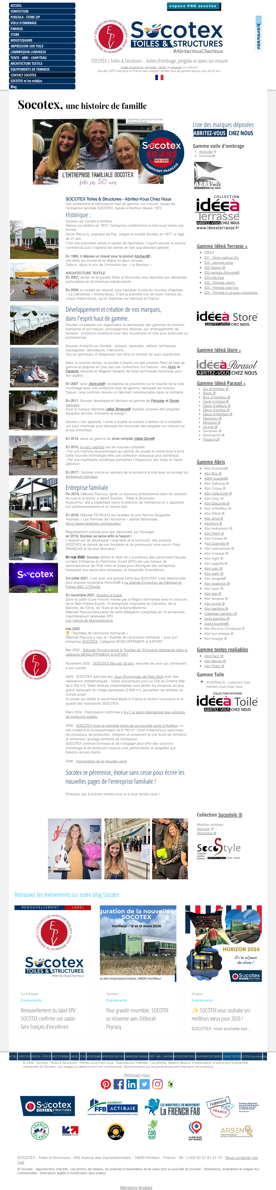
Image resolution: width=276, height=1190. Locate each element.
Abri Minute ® (215, 661)
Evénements (31, 1000)
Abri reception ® (217, 583)
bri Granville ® (218, 543)
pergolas (151, 67)
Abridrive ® (213, 523)
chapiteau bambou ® (220, 613)
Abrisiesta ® (206, 833)
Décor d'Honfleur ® (217, 414)
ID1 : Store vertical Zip (221, 257)
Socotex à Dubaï (109, 595)
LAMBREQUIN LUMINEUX (28, 51)
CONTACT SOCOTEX (23, 74)
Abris (172, 367)
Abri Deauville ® (216, 503)
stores (162, 67)
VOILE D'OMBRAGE (24, 22)
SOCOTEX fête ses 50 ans (113, 663)
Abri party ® (213, 573)
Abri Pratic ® (214, 666)
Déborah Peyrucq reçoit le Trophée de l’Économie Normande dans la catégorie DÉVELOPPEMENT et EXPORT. (126, 652)
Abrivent (203, 829)
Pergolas (157, 400)
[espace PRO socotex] (193, 6)
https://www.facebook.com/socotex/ (93, 523)
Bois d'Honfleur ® (216, 397)
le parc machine (92, 447)
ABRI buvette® (216, 478)
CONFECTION (19, 11)
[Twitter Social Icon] (144, 1084)
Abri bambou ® (216, 608)
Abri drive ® (213, 518)
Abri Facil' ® (213, 656)
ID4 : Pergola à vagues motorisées (231, 292)
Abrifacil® (142, 256)
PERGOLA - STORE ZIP (25, 16)
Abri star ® (212, 593)
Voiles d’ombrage (132, 67)
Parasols (72, 371)
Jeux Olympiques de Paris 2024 (139, 676)
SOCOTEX (90, 641)
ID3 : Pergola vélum (220, 282)
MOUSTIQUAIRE (21, 40)
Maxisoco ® (212, 418)
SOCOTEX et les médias (26, 80)
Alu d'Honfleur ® (215, 389)
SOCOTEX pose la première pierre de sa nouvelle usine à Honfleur (127, 725)
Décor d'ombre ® (216, 410)
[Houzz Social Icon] (170, 1084)
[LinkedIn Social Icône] (132, 1084)
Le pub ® (210, 427)
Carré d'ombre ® (216, 401)
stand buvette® (216, 623)
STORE (15, 34)
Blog (14, 86)
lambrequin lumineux (82, 476)
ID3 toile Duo (214, 277)
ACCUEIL (16, 5)
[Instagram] (157, 1084)
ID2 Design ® (214, 267)
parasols (176, 67)
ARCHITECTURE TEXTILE (26, 63)
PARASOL (17, 28)
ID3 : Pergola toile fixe (221, 287)
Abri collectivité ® (218, 493)
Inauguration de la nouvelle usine (101, 761)
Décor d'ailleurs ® (216, 405)
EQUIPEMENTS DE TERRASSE (30, 69)
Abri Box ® (212, 473)
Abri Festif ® (214, 533)
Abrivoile (205, 151)
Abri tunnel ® (214, 603)
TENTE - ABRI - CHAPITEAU (29, 57)
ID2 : (208, 262)
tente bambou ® (216, 618)
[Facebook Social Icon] (119, 1084)
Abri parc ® (213, 568)
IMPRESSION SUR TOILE (27, 45)
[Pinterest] (106, 1084)
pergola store (223, 262)
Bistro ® (209, 393)
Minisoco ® (211, 422)
